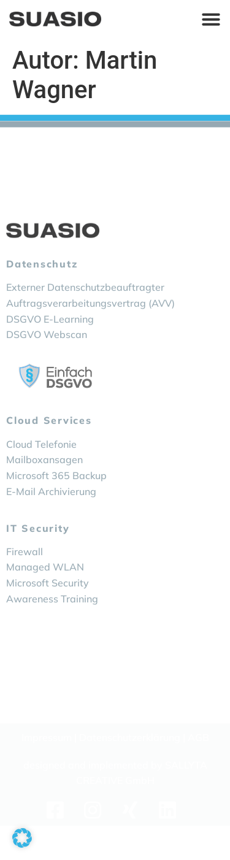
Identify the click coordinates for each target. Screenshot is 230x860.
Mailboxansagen (44, 488)
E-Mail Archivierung (51, 520)
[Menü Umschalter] (211, 18)
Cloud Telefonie (41, 473)
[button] (22, 838)
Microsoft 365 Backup (56, 504)
